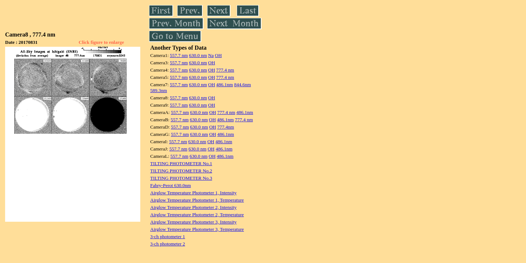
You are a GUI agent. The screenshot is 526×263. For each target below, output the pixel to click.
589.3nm (158, 90)
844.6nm (242, 84)
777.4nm (225, 127)
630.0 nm (198, 55)
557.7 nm (179, 55)
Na (211, 55)
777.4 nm (225, 70)
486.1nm (224, 84)
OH (218, 55)
